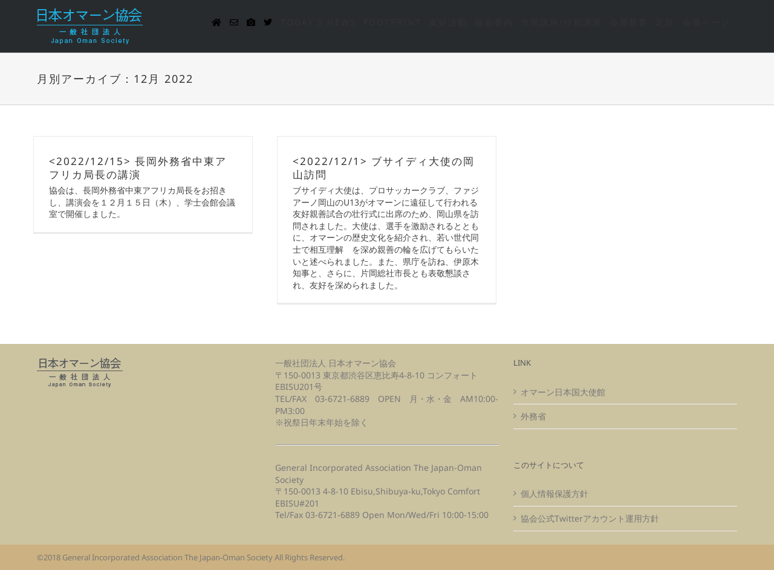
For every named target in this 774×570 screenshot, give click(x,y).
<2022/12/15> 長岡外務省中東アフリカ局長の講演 (138, 167)
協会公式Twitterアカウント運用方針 (590, 518)
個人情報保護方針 (554, 493)
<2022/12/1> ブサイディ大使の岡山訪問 (384, 167)
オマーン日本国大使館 (563, 392)
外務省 (533, 416)
